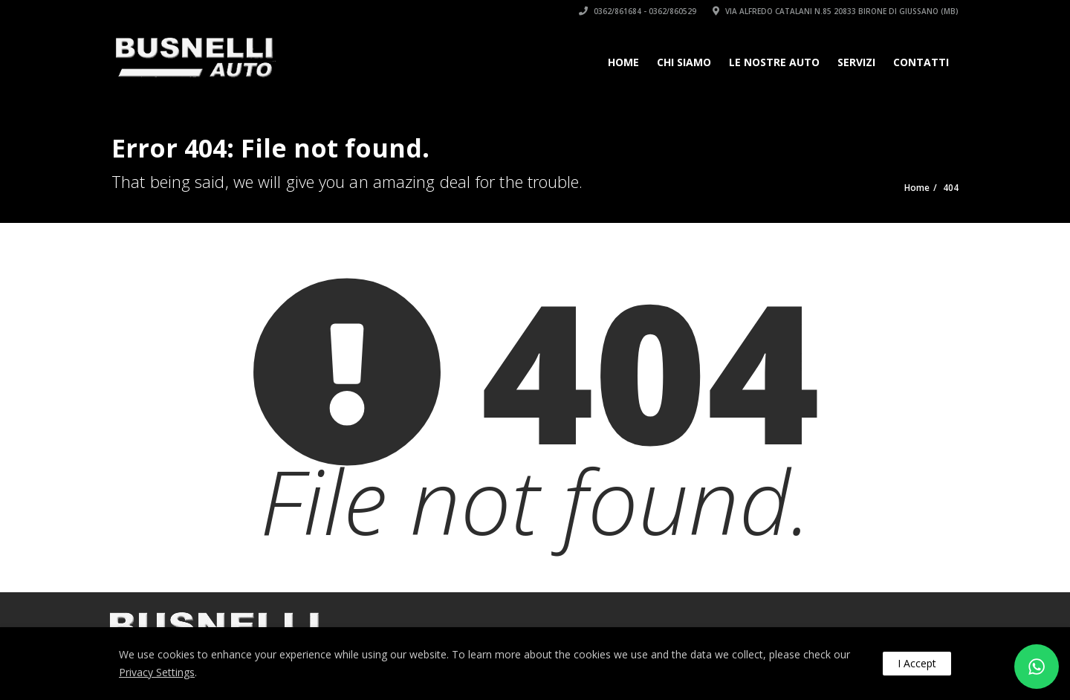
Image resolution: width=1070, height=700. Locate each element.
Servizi (856, 62)
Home (623, 62)
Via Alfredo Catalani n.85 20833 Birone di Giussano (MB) (836, 11)
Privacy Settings (157, 672)
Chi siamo (684, 62)
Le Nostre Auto (774, 62)
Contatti (921, 62)
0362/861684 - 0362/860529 (637, 11)
